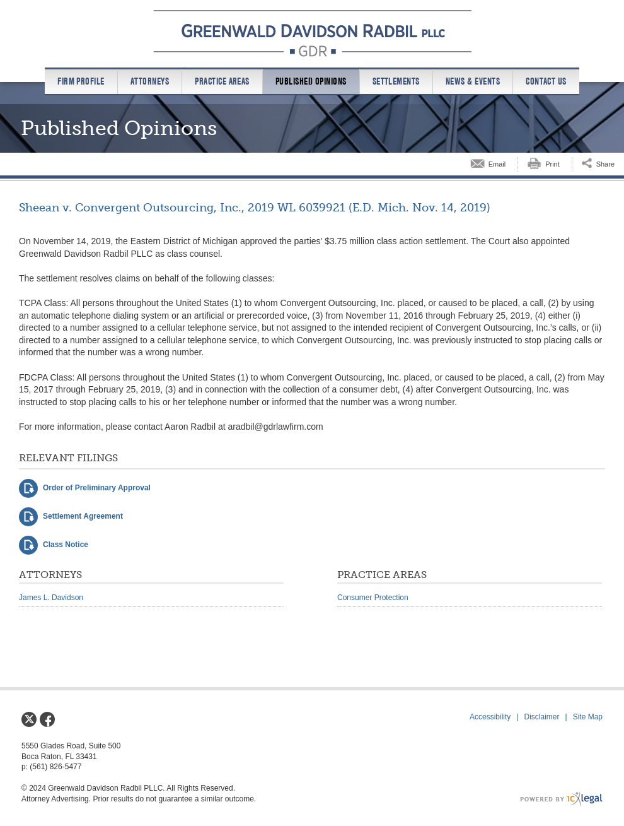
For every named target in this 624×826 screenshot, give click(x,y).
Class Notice (65, 544)
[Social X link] (29, 719)
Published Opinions (311, 81)
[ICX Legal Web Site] (561, 799)
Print (552, 164)
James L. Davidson (51, 597)
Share (605, 164)
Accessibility (490, 716)
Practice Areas (222, 81)
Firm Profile (81, 81)
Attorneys (149, 81)
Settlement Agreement (83, 516)
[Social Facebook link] (47, 719)
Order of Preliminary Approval (97, 487)
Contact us (546, 81)
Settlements (396, 81)
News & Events (473, 81)
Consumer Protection (372, 597)
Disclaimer (542, 716)
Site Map (588, 716)
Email (497, 164)
